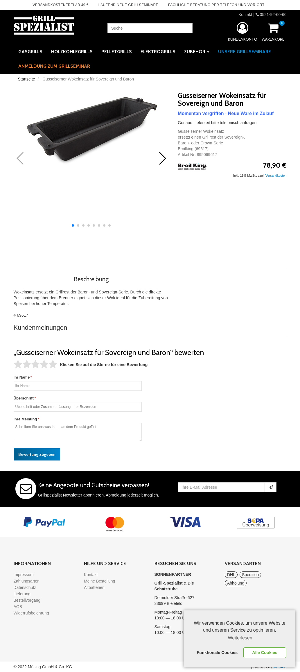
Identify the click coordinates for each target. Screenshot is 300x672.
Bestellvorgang (27, 600)
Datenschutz (25, 587)
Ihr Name (22, 377)
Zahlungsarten (27, 581)
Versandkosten (276, 175)
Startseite (26, 79)
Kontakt (245, 14)
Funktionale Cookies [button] (217, 652)
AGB (18, 606)
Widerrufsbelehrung (31, 613)
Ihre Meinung (25, 419)
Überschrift (24, 398)
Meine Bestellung (99, 581)
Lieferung (22, 594)
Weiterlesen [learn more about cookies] (240, 637)
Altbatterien (94, 587)
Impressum (24, 574)
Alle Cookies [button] (264, 652)
